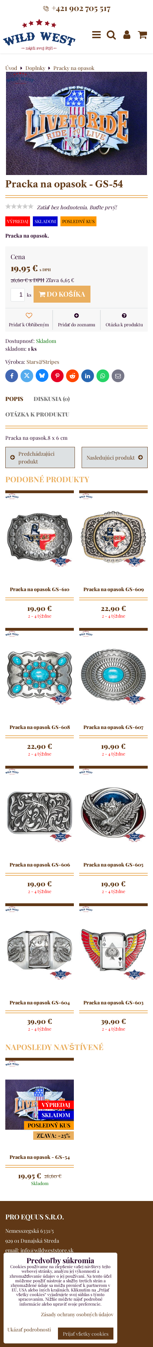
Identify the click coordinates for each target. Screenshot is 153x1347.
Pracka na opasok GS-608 (40, 727)
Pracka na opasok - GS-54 (40, 1157)
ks (22, 295)
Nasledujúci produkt (115, 457)
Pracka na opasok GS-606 (40, 865)
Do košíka (62, 293)
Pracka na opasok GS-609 (113, 589)
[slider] (19, 206)
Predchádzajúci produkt (32, 457)
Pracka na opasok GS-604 (40, 1002)
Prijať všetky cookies (85, 1333)
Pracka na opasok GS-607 (113, 727)
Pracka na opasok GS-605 (113, 865)
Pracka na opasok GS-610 (39, 589)
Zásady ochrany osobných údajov (77, 1314)
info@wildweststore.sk (46, 1250)
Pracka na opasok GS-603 (113, 1002)
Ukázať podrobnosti (29, 1329)
